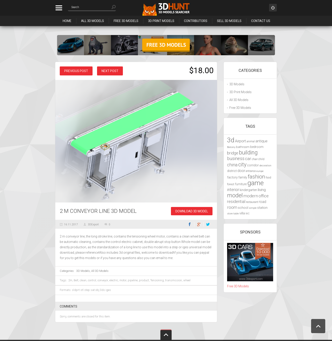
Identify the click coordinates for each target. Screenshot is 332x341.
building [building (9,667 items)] (248, 152)
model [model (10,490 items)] (235, 195)
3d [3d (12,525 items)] (230, 140)
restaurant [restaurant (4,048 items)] (252, 202)
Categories (58, 7)
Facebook (189, 224)
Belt (76, 280)
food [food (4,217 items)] (268, 177)
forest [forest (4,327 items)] (230, 184)
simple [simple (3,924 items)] (253, 207)
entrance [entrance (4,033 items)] (251, 171)
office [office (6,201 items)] (264, 196)
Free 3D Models (126, 21)
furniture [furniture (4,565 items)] (241, 184)
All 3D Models (92, 21)
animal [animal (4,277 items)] (251, 141)
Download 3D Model (191, 211)
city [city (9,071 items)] (242, 164)
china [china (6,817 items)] (232, 164)
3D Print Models (161, 21)
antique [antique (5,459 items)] (261, 141)
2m (70, 280)
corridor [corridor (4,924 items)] (253, 165)
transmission (173, 280)
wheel (186, 280)
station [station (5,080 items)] (262, 208)
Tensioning (157, 280)
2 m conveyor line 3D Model (98, 211)
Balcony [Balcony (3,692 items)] (231, 147)
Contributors (195, 21)
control (92, 280)
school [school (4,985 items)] (243, 208)
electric (113, 280)
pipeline (133, 280)
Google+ (198, 224)
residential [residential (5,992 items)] (236, 201)
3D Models (83, 271)
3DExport (93, 224)
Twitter (208, 224)
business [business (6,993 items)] (235, 158)
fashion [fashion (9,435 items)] (256, 177)
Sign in (273, 7)
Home (67, 21)
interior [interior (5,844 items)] (233, 189)
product (144, 280)
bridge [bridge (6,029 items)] (232, 153)
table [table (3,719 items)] (236, 213)
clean (83, 280)
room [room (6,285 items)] (232, 207)
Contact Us (260, 21)
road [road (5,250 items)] (262, 202)
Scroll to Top (318, 326)
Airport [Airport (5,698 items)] (240, 141)
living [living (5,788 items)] (262, 189)
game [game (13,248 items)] (255, 183)
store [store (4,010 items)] (230, 213)
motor (123, 280)
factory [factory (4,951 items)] (232, 177)
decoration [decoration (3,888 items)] (265, 165)
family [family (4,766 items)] (242, 177)
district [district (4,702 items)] (232, 171)
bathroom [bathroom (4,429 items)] (243, 147)
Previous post (76, 71)
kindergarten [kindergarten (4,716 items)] (248, 190)
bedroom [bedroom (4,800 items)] (256, 147)
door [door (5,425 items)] (241, 171)
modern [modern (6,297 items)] (250, 196)
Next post (110, 71)
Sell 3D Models (229, 21)
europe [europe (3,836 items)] (259, 171)
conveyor (102, 280)
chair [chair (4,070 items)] (255, 159)
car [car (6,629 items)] (248, 158)
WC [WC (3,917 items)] (248, 213)
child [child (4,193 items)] (261, 159)
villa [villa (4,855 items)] (242, 213)
